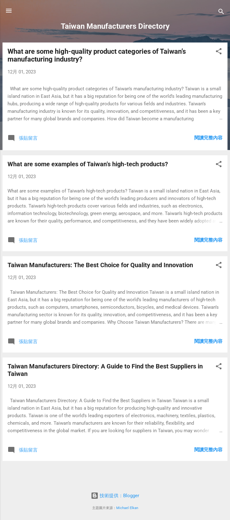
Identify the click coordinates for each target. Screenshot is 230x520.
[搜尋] (221, 12)
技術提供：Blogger (115, 495)
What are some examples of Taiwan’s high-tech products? (88, 164)
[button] (218, 52)
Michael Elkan (127, 508)
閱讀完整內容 (208, 138)
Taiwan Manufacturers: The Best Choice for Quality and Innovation (100, 265)
